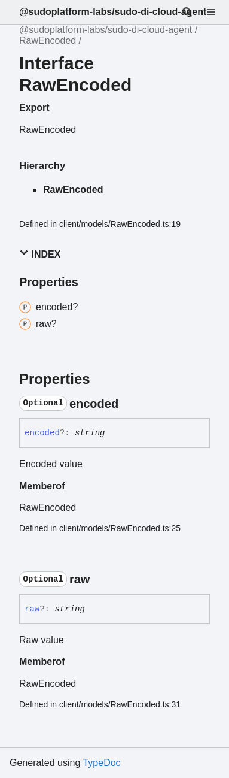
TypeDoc (101, 763)
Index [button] (39, 253)
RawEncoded (47, 40)
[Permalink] (129, 404)
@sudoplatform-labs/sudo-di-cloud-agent (112, 12)
